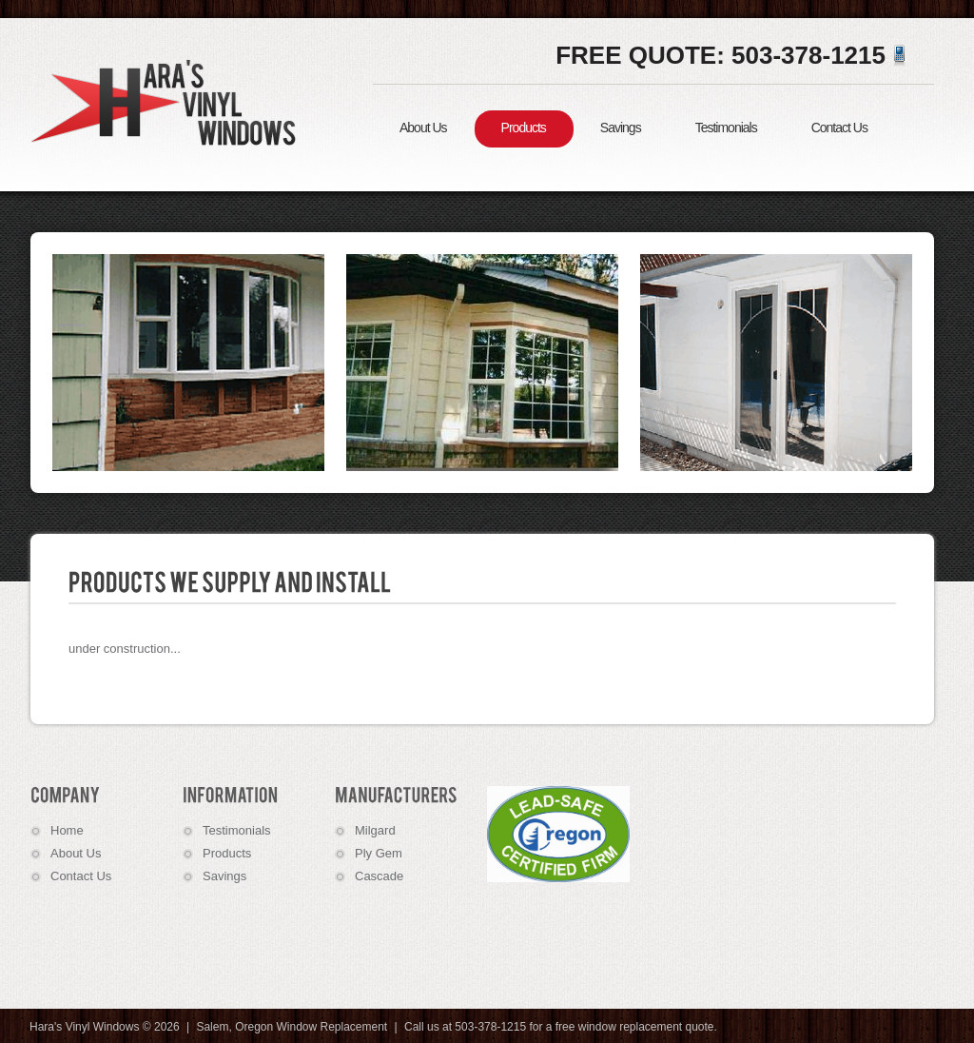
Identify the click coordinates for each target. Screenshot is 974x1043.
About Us (423, 127)
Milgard (375, 830)
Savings (620, 127)
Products (523, 127)
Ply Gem (378, 853)
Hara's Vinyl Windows (168, 101)
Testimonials (726, 127)
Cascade (379, 876)
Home (67, 830)
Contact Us (839, 127)
